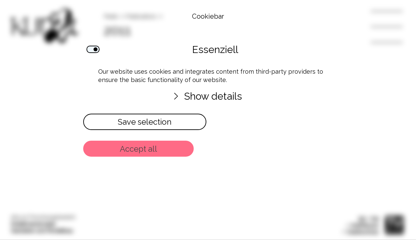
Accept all (138, 149)
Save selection (144, 122)
